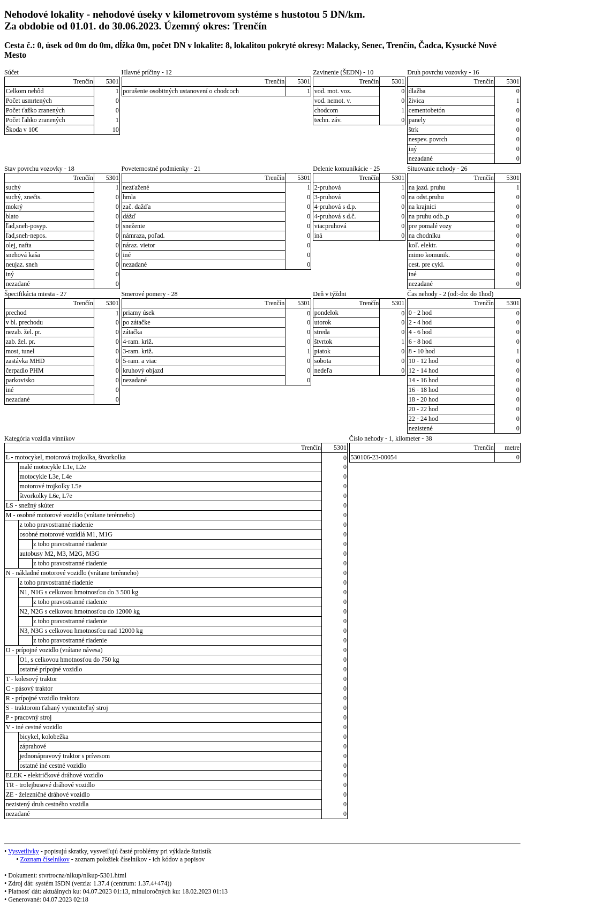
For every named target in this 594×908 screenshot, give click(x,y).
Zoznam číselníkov (44, 859)
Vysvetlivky (23, 851)
